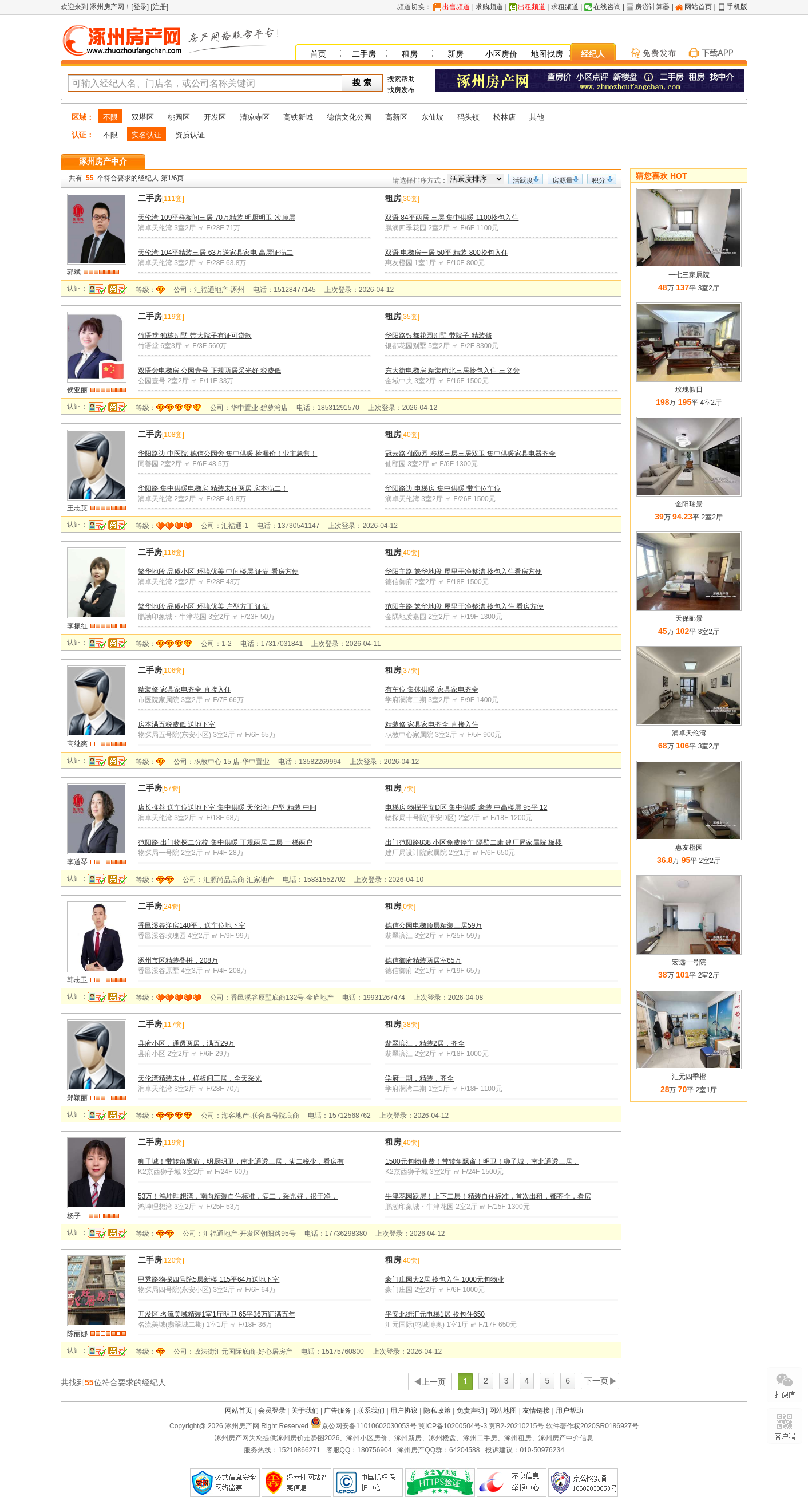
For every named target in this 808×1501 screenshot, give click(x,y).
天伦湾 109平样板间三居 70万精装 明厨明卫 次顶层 (216, 218)
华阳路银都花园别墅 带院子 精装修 (438, 336)
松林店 (504, 117)
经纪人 (593, 53)
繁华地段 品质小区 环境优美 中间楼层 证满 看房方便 (218, 572)
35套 (410, 317)
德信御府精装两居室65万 (423, 960)
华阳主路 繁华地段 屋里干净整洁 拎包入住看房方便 (463, 572)
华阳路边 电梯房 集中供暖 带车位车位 (443, 488)
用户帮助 (569, 1411)
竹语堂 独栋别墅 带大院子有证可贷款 (195, 336)
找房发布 (401, 90)
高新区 (396, 117)
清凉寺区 (255, 117)
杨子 (74, 1216)
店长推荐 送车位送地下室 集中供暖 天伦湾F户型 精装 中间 (227, 807)
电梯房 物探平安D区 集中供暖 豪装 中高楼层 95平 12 (466, 807)
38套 (410, 1025)
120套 (173, 1260)
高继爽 (77, 744)
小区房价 (501, 53)
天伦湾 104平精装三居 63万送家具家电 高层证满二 (215, 253)
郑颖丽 (77, 1098)
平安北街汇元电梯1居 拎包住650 (435, 1314)
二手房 (364, 53)
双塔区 (143, 117)
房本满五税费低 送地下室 (176, 724)
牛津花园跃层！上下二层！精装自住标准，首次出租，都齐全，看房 (488, 1196)
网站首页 (698, 7)
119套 (173, 317)
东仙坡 (432, 117)
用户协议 (404, 1411)
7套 (408, 789)
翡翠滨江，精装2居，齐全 (425, 1043)
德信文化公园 (349, 117)
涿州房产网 (106, 7)
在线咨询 (607, 7)
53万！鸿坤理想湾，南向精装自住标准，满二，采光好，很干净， (238, 1196)
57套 (171, 789)
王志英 (77, 508)
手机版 (737, 7)
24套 (171, 907)
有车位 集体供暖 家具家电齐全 (431, 690)
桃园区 (179, 117)
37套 (410, 671)
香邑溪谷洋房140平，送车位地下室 (191, 925)
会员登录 (272, 1411)
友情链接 (536, 1411)
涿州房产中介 (103, 161)
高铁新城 (298, 117)
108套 (173, 435)
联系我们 (371, 1411)
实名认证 (146, 135)
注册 (160, 7)
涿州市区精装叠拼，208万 (178, 960)
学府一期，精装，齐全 (419, 1078)
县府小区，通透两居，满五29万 (186, 1043)
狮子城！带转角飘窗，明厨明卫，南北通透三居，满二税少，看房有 (241, 1161)
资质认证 (190, 135)
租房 (410, 53)
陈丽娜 (77, 1334)
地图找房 (547, 53)
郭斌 (74, 272)
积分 (598, 180)
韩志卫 (77, 980)
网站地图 (503, 1411)
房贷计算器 (652, 7)
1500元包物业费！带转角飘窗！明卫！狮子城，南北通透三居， (482, 1161)
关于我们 (305, 1411)
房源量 (562, 180)
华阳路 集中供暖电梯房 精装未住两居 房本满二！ (213, 488)
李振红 (77, 626)
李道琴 (77, 862)
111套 (173, 199)
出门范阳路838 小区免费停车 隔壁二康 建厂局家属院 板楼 (473, 842)
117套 (173, 1025)
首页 (318, 53)
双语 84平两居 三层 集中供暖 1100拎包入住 (451, 218)
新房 (455, 53)
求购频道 (489, 7)
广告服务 (337, 1411)
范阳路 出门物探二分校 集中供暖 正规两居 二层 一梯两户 (225, 842)
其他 (536, 117)
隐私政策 (437, 1411)
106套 (173, 671)
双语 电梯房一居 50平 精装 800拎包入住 (446, 253)
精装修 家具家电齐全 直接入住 (184, 690)
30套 (410, 199)
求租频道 (565, 7)
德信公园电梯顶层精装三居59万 (433, 925)
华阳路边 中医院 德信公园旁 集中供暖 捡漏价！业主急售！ (227, 454)
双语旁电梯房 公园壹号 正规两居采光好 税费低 (209, 371)
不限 (110, 117)
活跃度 (523, 180)
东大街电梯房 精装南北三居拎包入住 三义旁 (452, 371)
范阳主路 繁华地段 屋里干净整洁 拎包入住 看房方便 (464, 606)
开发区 (215, 117)
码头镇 (468, 117)
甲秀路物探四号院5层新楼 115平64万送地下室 (208, 1279)
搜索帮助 (401, 79)
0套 (408, 907)
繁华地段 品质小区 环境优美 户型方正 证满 (203, 606)
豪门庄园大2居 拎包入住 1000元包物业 (444, 1279)
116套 (173, 553)
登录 (140, 7)
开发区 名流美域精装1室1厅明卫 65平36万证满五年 (216, 1314)
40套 (410, 435)
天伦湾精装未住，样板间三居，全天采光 (200, 1078)
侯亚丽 (77, 390)
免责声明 (470, 1411)
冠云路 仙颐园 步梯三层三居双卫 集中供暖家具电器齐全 (470, 454)
